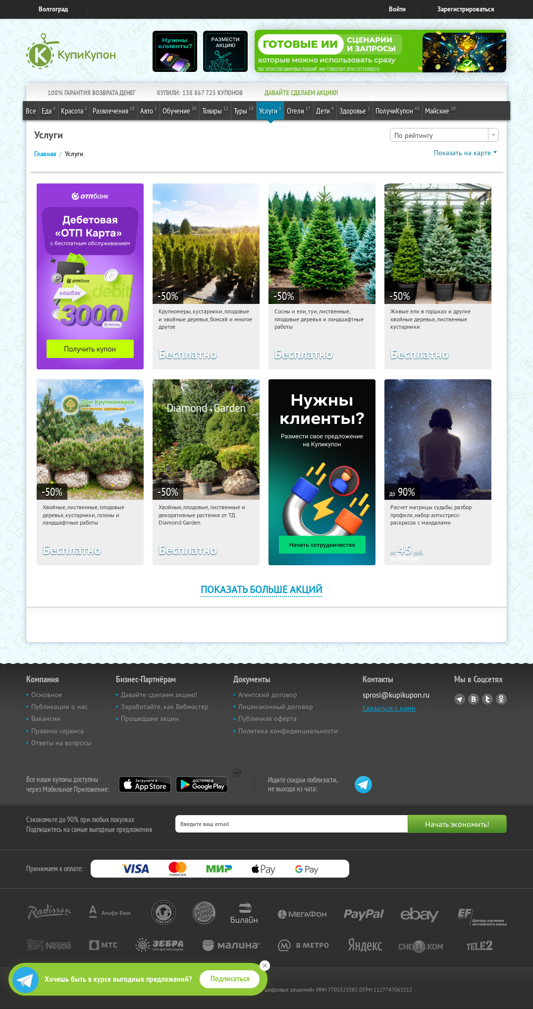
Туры (244, 110)
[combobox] (444, 135)
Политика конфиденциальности (288, 730)
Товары (215, 110)
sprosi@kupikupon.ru (396, 695)
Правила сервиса (57, 730)
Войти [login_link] (397, 9)
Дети (325, 110)
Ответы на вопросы (61, 742)
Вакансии (45, 718)
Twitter (487, 699)
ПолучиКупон (397, 110)
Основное (46, 694)
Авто (148, 110)
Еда (48, 110)
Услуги (270, 110)
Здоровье (354, 110)
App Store (145, 784)
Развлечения (114, 110)
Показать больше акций (261, 589)
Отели (299, 110)
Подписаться (230, 978)
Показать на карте (462, 152)
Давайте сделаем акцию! (159, 694)
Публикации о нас (59, 706)
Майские (440, 110)
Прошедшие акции (150, 718)
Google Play (202, 784)
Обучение (179, 110)
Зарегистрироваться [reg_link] (465, 9)
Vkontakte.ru (473, 699)
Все (31, 111)
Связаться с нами (389, 708)
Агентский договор (267, 694)
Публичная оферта (267, 718)
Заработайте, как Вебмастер (165, 706)
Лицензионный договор (275, 706)
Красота (74, 110)
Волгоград (53, 9)
